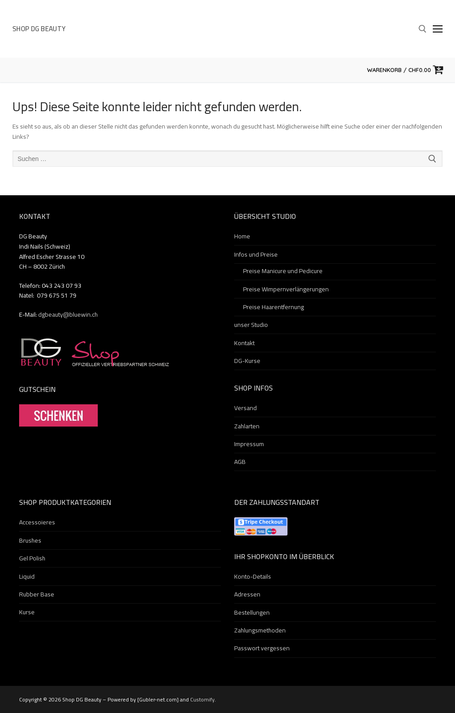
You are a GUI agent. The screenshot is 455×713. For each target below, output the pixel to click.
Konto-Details (252, 577)
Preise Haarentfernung (273, 307)
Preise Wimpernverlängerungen (286, 289)
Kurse (27, 612)
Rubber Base (36, 594)
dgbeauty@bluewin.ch (68, 314)
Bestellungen (252, 613)
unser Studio (251, 325)
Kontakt (244, 343)
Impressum (249, 444)
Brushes (30, 541)
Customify (202, 699)
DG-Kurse (247, 361)
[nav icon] (438, 29)
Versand (245, 408)
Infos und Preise (256, 255)
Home (242, 236)
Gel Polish (32, 558)
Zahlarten (246, 426)
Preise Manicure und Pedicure (283, 271)
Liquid (27, 577)
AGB (240, 462)
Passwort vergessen (262, 648)
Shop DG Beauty (39, 29)
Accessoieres (37, 522)
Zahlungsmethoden (260, 630)
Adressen (247, 594)
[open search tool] (423, 29)
